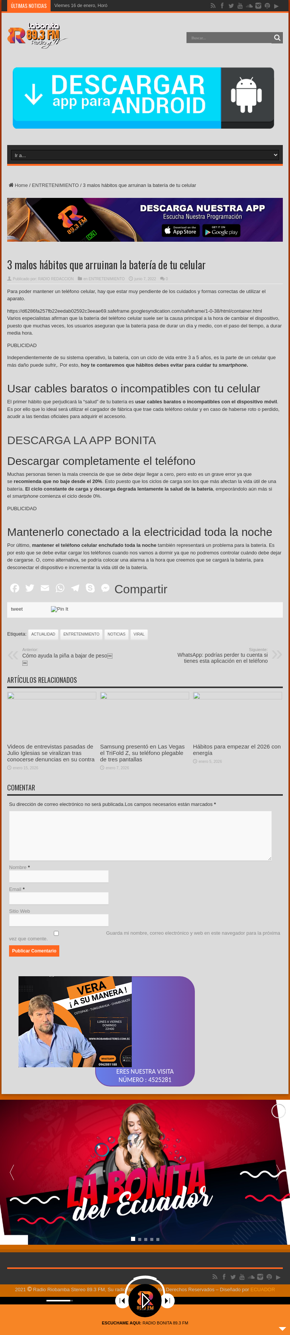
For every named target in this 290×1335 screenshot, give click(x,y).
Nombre (17, 867)
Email (15, 889)
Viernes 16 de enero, (75, 5)
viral (139, 634)
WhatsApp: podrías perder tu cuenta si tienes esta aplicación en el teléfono (221, 655)
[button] (278, 1172)
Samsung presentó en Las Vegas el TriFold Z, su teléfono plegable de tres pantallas (142, 752)
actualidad (43, 634)
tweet (17, 609)
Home (17, 185)
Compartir (140, 589)
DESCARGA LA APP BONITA (81, 440)
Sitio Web (19, 911)
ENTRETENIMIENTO (55, 185)
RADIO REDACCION (56, 279)
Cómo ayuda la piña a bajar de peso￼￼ (68, 656)
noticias (116, 634)
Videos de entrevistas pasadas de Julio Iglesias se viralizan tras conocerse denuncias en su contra (51, 752)
